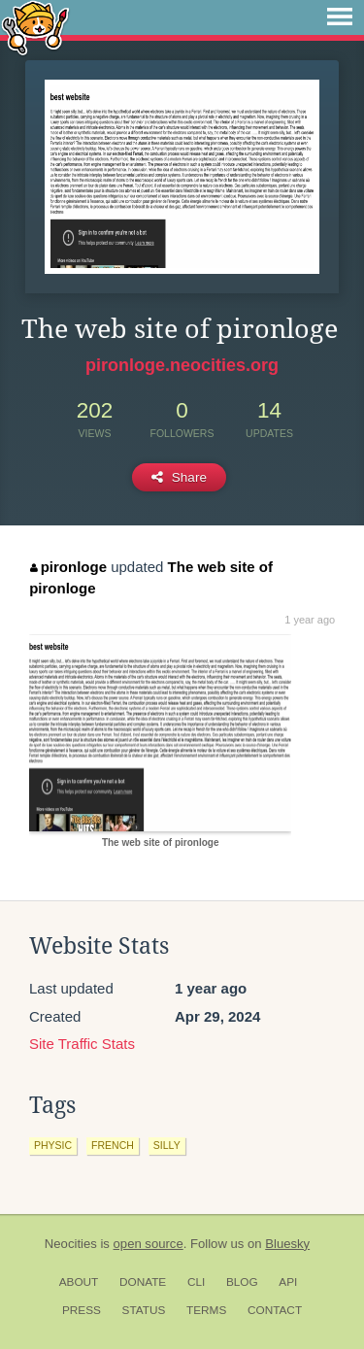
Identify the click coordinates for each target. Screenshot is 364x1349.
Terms (206, 1310)
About (79, 1282)
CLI (196, 1282)
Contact (275, 1310)
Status (144, 1310)
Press (81, 1310)
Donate (142, 1282)
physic (53, 1145)
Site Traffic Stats (82, 1043)
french (112, 1145)
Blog (242, 1282)
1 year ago (309, 619)
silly (167, 1145)
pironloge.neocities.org (182, 365)
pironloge (68, 566)
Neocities (71, 1243)
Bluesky (287, 1243)
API (288, 1282)
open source (148, 1243)
